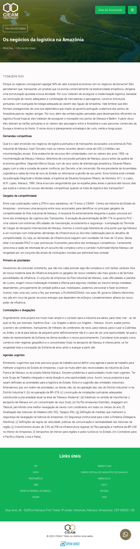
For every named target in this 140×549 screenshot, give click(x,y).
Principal (8, 48)
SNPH (36, 472)
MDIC (104, 484)
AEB (36, 484)
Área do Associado (110, 10)
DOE (104, 497)
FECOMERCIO (36, 478)
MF (35, 466)
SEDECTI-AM (104, 466)
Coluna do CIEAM (25, 48)
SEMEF (35, 497)
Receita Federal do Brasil (35, 490)
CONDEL (104, 490)
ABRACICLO (104, 478)
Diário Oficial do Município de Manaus (104, 472)
